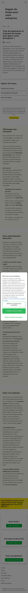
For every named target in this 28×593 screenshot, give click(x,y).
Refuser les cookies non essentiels (14, 304)
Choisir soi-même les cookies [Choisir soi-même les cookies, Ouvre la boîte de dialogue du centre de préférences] (13, 317)
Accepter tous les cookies (14, 311)
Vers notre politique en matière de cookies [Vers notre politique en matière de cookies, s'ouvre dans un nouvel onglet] (14, 299)
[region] (14, 296)
